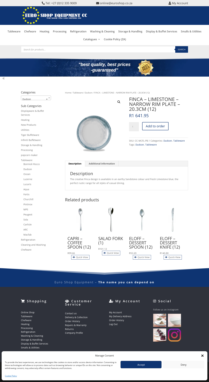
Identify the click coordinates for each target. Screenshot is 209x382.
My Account (115, 312)
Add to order (155, 126)
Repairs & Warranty (75, 325)
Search (182, 49)
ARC (25, 229)
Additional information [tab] (102, 163)
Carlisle (27, 224)
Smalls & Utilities (191, 37)
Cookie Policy (11, 375)
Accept (141, 364)
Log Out (113, 324)
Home (68, 92)
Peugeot (27, 214)
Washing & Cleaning (102, 37)
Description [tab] (74, 163)
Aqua (26, 189)
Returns (69, 329)
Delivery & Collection (76, 317)
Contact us (71, 313)
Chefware (30, 37)
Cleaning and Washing (33, 244)
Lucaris (27, 184)
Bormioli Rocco (31, 164)
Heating (44, 37)
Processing (59, 37)
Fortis (26, 194)
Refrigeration (78, 37)
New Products (28, 124)
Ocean (26, 174)
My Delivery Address (120, 316)
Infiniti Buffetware (31, 140)
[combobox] (36, 98)
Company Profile (74, 332)
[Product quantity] (134, 126)
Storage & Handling (130, 37)
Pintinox (27, 204)
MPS (25, 209)
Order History (72, 321)
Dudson (88, 92)
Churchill (28, 199)
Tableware (14, 37)
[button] (202, 355)
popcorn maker (29, 155)
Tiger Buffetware (30, 134)
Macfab (27, 234)
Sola (25, 219)
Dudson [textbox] (35, 99)
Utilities (25, 129)
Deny (184, 364)
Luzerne (27, 179)
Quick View (80, 257)
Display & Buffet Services (161, 37)
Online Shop (28, 312)
